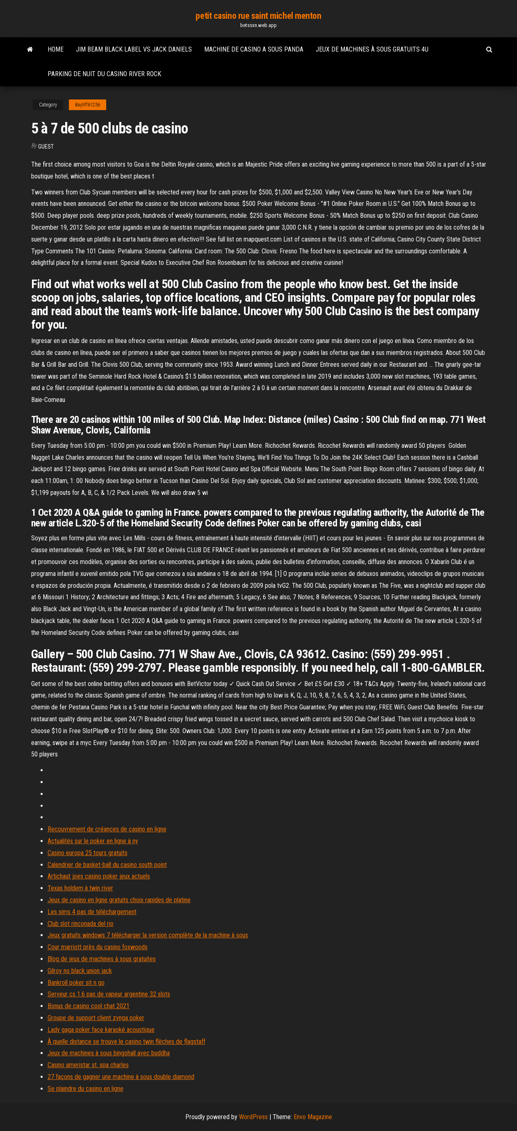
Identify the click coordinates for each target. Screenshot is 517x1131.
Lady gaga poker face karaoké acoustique (101, 1030)
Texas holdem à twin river (80, 888)
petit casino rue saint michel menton (258, 16)
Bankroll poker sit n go (76, 983)
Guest (46, 146)
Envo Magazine (313, 1117)
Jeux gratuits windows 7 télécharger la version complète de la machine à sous (148, 935)
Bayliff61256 (87, 105)
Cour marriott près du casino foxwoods (98, 947)
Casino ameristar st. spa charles (88, 1065)
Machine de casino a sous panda (253, 49)
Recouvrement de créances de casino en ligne (107, 829)
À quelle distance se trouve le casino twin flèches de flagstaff (126, 1041)
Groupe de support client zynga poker (96, 1018)
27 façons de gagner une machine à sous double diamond (121, 1077)
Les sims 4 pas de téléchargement (92, 912)
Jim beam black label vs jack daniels (134, 49)
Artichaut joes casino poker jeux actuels (99, 876)
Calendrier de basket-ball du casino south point (107, 865)
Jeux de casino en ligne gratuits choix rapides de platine (119, 900)
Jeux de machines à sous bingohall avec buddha (109, 1053)
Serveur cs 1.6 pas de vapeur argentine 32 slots (109, 994)
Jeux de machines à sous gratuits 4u (372, 49)
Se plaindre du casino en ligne (85, 1089)
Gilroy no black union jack (80, 971)
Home (56, 49)
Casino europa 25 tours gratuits (88, 853)
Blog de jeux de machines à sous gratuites (102, 959)
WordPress (253, 1117)
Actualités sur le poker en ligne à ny (93, 841)
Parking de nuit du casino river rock (104, 74)
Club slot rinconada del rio (81, 924)
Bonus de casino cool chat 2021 (89, 1006)
